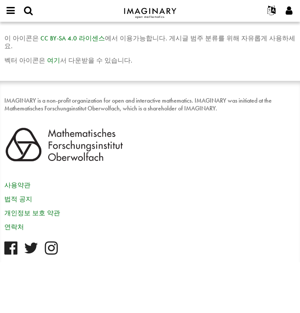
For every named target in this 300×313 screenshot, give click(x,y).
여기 (53, 60)
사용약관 (17, 185)
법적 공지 (18, 199)
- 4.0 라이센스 (72, 38)
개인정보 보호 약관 (32, 213)
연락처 (14, 227)
